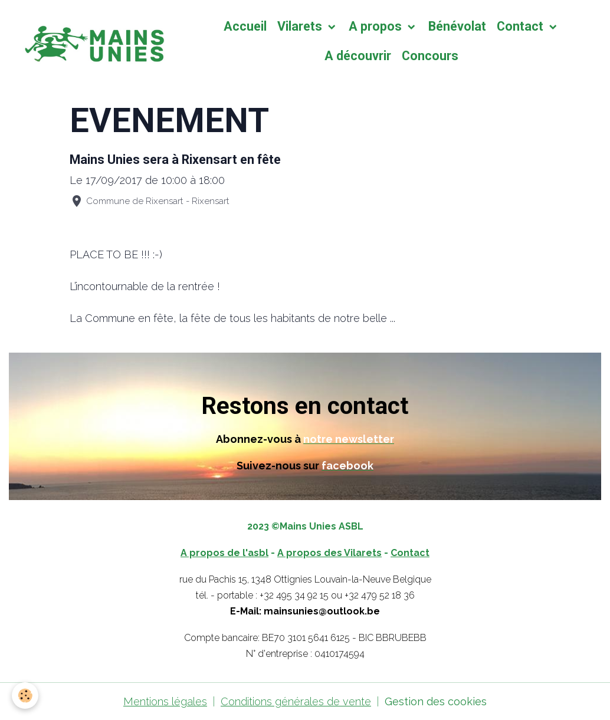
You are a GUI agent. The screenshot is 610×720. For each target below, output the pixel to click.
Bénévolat (457, 26)
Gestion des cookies (436, 701)
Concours (430, 55)
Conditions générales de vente (296, 701)
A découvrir (357, 55)
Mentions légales (165, 701)
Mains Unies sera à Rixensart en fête (175, 159)
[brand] (92, 41)
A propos (377, 26)
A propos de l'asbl (224, 552)
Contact (521, 26)
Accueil (245, 26)
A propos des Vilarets (329, 552)
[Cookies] (25, 695)
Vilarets (301, 26)
